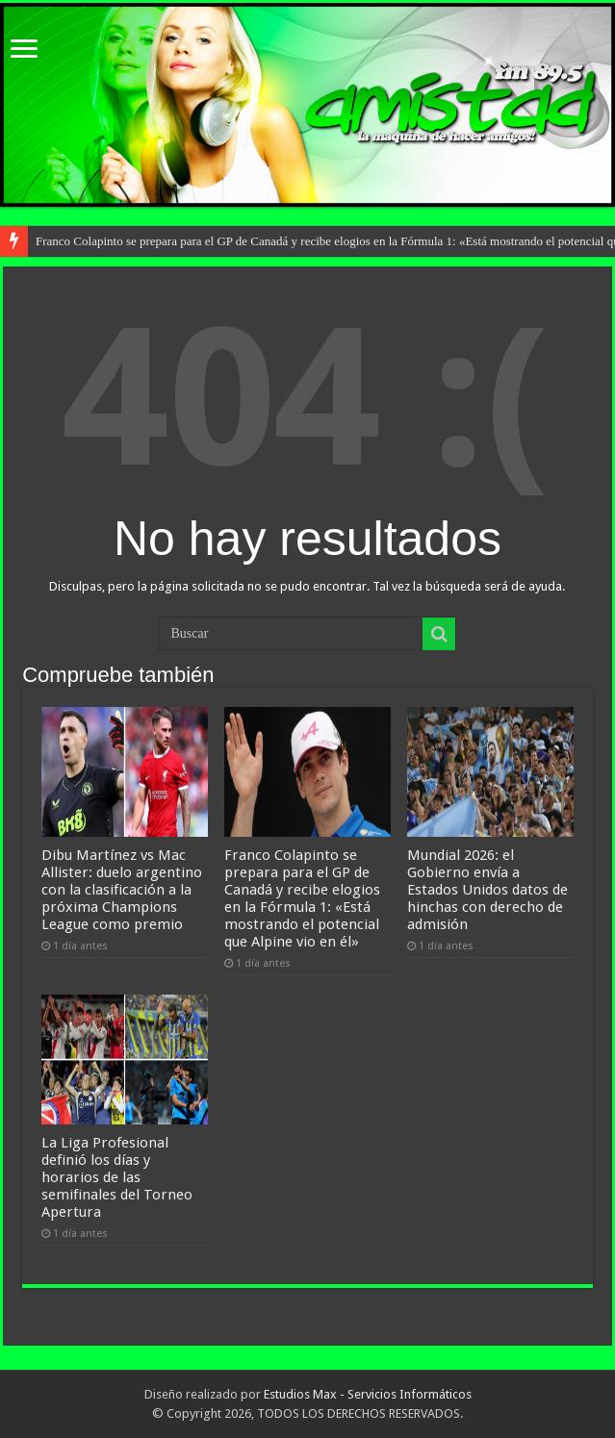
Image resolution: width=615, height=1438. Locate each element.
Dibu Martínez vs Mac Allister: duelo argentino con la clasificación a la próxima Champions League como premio (121, 889)
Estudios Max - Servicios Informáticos (368, 1394)
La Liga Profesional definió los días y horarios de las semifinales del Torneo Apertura (116, 1177)
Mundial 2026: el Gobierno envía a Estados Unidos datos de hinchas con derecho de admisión (487, 889)
